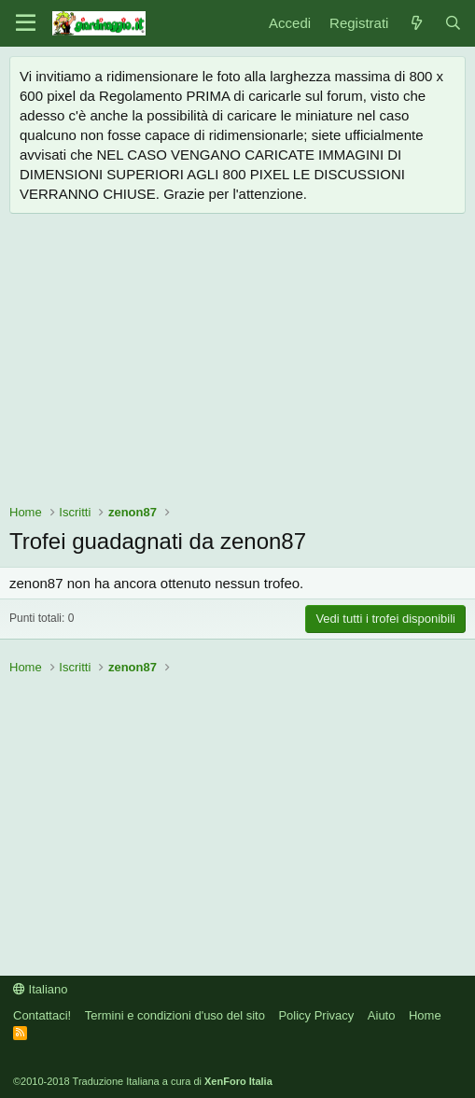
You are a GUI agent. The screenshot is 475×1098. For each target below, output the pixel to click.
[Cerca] (453, 23)
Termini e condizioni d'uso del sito (175, 1015)
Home (425, 1015)
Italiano (40, 989)
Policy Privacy (316, 1015)
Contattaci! (42, 1015)
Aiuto (382, 1015)
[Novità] (416, 23)
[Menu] (26, 23)
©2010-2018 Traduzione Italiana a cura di (142, 1081)
